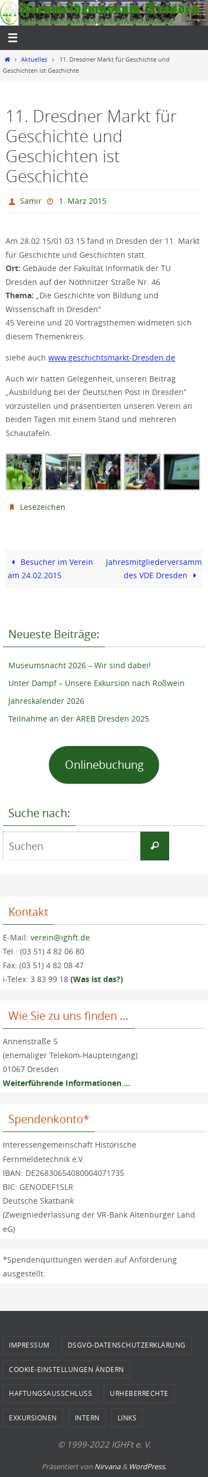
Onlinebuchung (104, 764)
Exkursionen (33, 1417)
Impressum (29, 1344)
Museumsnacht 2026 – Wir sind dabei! (79, 665)
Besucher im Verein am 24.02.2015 (50, 568)
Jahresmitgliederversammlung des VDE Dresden (154, 568)
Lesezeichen (42, 507)
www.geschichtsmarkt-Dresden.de (111, 358)
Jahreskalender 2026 (46, 700)
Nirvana (107, 1466)
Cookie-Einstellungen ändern (66, 1369)
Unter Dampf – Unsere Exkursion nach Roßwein (96, 683)
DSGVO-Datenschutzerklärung (127, 1344)
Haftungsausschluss (50, 1393)
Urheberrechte (139, 1393)
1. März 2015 (82, 201)
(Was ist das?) (96, 979)
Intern (87, 1417)
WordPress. (147, 1466)
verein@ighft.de (60, 937)
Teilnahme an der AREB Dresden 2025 (78, 718)
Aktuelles (34, 59)
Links (127, 1417)
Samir (31, 201)
